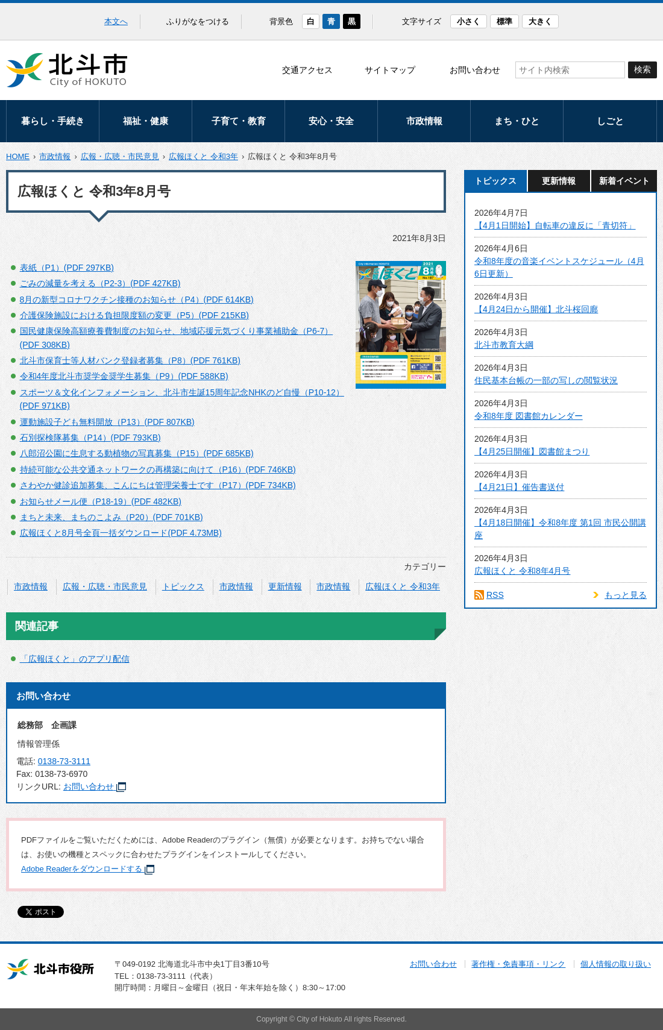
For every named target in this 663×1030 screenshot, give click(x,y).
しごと (610, 121)
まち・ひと (516, 121)
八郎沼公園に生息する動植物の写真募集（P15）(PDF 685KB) (137, 453)
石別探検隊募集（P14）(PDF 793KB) (90, 437)
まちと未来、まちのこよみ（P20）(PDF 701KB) (111, 517)
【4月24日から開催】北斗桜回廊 (536, 309)
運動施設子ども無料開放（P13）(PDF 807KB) (107, 422)
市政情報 (424, 121)
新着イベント (624, 181)
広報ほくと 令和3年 (203, 156)
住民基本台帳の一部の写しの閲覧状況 (546, 380)
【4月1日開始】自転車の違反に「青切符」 (555, 225)
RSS (495, 595)
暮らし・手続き (52, 121)
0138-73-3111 (64, 761)
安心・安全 (331, 121)
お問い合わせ (475, 70)
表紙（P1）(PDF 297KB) (67, 267)
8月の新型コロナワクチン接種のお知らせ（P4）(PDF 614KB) (137, 299)
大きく (540, 21)
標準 (504, 21)
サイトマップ (390, 70)
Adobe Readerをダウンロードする (87, 868)
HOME (18, 156)
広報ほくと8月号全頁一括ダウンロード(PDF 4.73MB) (121, 533)
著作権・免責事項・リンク (518, 964)
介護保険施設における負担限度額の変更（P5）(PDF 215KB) (134, 315)
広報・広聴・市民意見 (120, 156)
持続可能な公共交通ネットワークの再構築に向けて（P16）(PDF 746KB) (158, 469)
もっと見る (626, 595)
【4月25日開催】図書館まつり (531, 451)
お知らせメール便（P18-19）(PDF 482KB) (100, 501)
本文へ (116, 21)
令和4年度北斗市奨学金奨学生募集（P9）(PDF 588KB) (124, 376)
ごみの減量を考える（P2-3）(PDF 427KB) (100, 283)
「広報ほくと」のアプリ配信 (75, 659)
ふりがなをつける (197, 21)
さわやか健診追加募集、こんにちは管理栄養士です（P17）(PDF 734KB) (158, 485)
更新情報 (285, 586)
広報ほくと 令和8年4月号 (522, 571)
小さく (468, 21)
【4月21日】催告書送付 (519, 487)
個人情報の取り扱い (615, 964)
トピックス (183, 586)
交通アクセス (307, 70)
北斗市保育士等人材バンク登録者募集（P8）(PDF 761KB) (130, 360)
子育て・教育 (239, 121)
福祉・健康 (145, 121)
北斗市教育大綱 (503, 345)
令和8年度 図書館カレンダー (528, 416)
